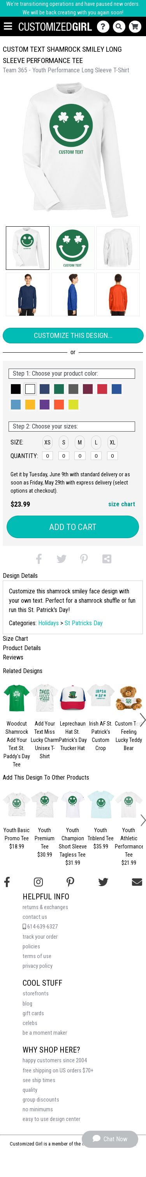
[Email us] (137, 882)
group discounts (41, 1100)
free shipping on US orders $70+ (58, 1070)
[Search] (121, 27)
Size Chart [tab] (15, 638)
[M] (79, 455)
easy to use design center (51, 1119)
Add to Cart (73, 527)
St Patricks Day (84, 623)
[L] (96, 455)
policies (31, 946)
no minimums (38, 1109)
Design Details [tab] (20, 575)
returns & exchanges (45, 907)
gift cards (33, 1013)
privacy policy (38, 966)
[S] (63, 455)
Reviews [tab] (13, 657)
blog (27, 1003)
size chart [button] (121, 504)
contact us (35, 917)
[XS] (47, 455)
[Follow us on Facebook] (7, 882)
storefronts (36, 993)
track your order (40, 937)
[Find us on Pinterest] (70, 882)
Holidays (48, 623)
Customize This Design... (73, 335)
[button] (27, 248)
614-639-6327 (40, 926)
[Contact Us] (105, 27)
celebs (30, 1023)
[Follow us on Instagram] (38, 882)
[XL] (112, 455)
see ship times (39, 1080)
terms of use (37, 956)
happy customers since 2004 (55, 1060)
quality (30, 1090)
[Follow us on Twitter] (103, 882)
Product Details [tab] (22, 648)
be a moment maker (45, 1033)
